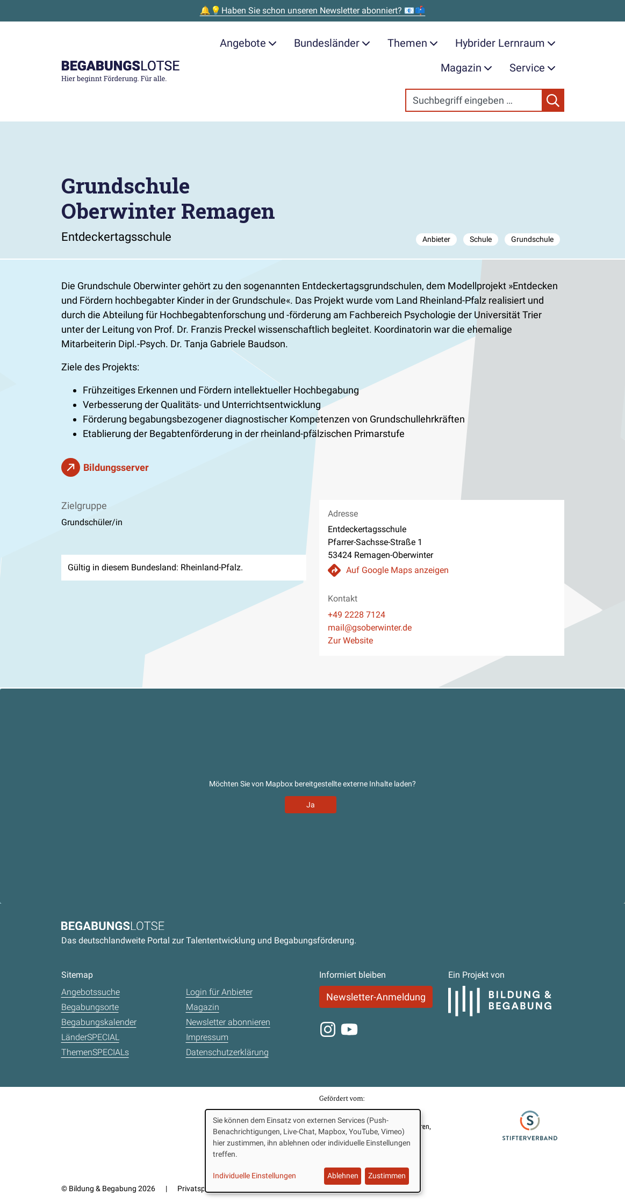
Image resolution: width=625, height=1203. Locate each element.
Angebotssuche (90, 992)
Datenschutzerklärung (227, 1052)
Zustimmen (387, 1175)
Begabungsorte (90, 1007)
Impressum (207, 1037)
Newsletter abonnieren (228, 1022)
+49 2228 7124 (356, 615)
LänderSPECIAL (90, 1037)
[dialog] (312, 1150)
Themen (412, 43)
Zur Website (350, 640)
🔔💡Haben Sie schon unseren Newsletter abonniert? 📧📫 (313, 10)
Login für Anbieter (219, 992)
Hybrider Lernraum (505, 43)
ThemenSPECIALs (95, 1052)
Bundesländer (332, 43)
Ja (310, 804)
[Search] (474, 100)
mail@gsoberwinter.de (370, 627)
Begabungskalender (99, 1022)
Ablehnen (342, 1175)
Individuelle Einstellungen (254, 1175)
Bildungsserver (116, 467)
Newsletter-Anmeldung (376, 996)
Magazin (466, 67)
